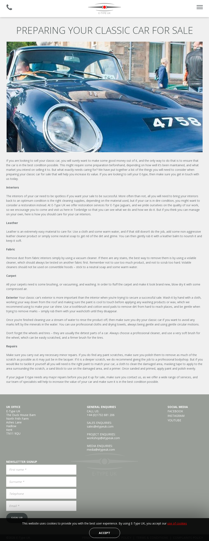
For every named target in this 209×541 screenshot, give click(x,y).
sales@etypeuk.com (100, 426)
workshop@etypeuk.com (103, 438)
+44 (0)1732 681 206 (101, 415)
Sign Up (17, 518)
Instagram (176, 416)
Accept (104, 533)
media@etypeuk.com (101, 449)
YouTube (174, 420)
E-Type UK (104, 8)
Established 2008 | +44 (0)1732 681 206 (9, 7)
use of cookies (177, 523)
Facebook (175, 411)
